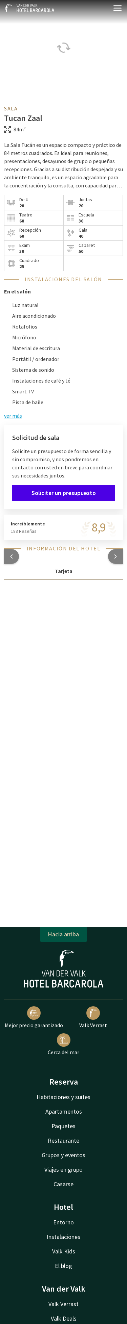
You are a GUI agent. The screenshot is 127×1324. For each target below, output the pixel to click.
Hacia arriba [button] (63, 934)
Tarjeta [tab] (63, 571)
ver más (13, 415)
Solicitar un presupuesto (63, 493)
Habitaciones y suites (63, 1097)
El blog (63, 1266)
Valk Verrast (93, 1017)
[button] (11, 556)
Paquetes (63, 1126)
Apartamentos (63, 1111)
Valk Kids (63, 1251)
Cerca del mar (63, 1044)
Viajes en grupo (63, 1169)
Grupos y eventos (63, 1155)
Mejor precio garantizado (34, 1017)
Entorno (63, 1222)
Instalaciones (63, 1237)
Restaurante (63, 1140)
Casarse (63, 1184)
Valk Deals (64, 1318)
